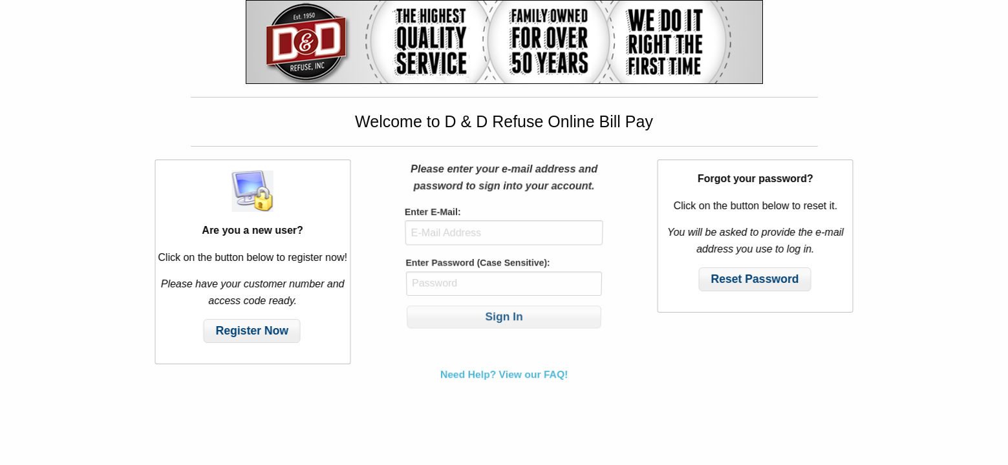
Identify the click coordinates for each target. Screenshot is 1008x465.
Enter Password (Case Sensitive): (477, 264)
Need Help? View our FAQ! (504, 368)
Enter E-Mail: (431, 215)
